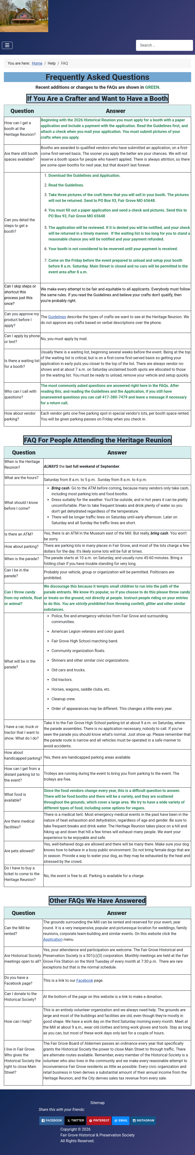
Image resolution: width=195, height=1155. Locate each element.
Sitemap (97, 1102)
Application (52, 939)
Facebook (84, 980)
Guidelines (57, 317)
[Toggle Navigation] (7, 45)
